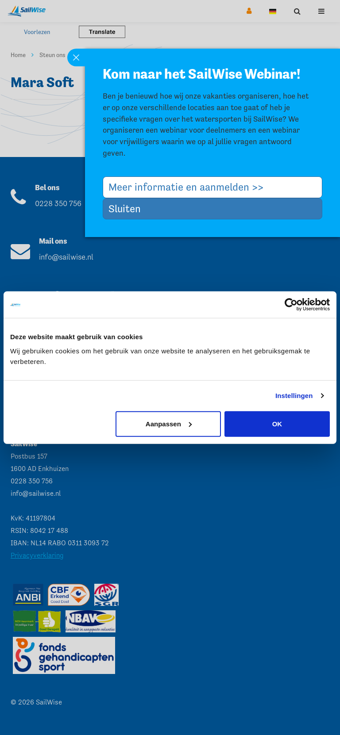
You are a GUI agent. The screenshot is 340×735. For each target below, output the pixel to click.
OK (277, 423)
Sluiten (127, 208)
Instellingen (294, 395)
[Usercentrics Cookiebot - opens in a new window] (291, 304)
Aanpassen (169, 423)
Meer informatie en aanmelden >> (189, 187)
